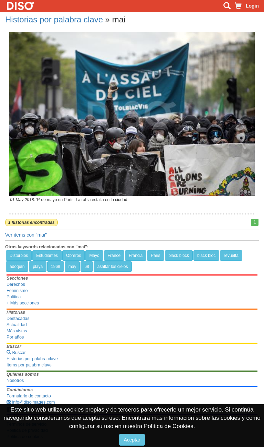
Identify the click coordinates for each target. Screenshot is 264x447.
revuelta (231, 255)
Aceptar (132, 440)
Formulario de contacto (29, 396)
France (114, 255)
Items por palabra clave (29, 365)
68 (86, 266)
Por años (15, 337)
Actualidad (17, 324)
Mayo (94, 255)
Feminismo (17, 290)
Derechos (16, 284)
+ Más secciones (23, 303)
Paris (155, 255)
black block (179, 255)
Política (14, 296)
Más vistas (17, 331)
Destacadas (18, 318)
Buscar (16, 352)
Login (252, 6)
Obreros (73, 255)
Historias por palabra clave (54, 19)
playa (38, 266)
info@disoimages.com (31, 402)
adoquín (17, 266)
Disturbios (19, 255)
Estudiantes (47, 255)
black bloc (206, 255)
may (72, 266)
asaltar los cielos (112, 266)
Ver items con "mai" (26, 235)
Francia (135, 255)
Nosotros (15, 380)
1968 (55, 266)
